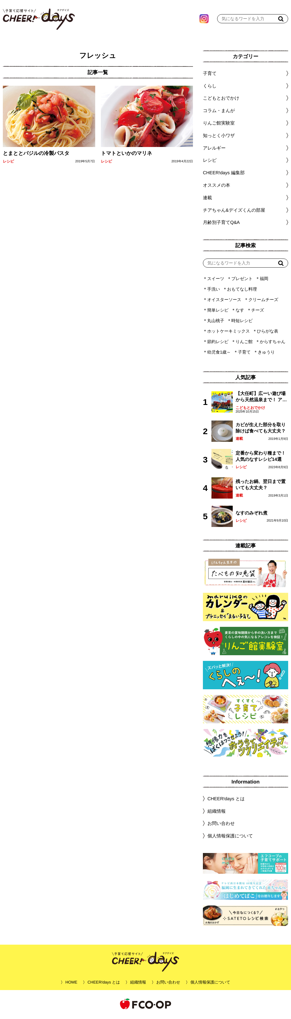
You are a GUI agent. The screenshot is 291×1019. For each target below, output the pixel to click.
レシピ (8, 163)
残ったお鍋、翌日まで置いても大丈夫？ (261, 485)
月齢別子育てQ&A (221, 223)
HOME (71, 983)
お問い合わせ (221, 824)
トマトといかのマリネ (126, 154)
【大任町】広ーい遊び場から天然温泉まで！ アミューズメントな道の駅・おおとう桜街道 (261, 398)
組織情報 (216, 812)
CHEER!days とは (226, 800)
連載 (207, 199)
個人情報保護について (230, 837)
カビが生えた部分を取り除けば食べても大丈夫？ (261, 429)
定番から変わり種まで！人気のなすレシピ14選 (261, 457)
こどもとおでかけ (250, 409)
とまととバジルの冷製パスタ (36, 154)
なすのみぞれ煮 (251, 514)
